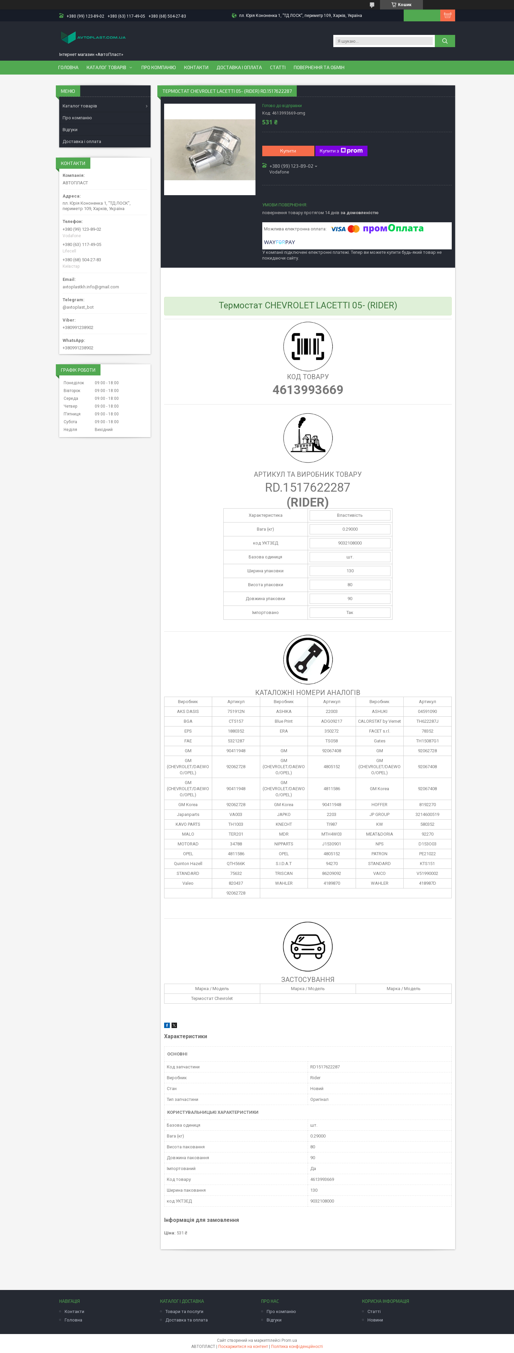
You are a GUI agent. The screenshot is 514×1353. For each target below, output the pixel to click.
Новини (375, 1320)
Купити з (341, 151)
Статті (278, 67)
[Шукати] (445, 41)
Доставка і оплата (239, 67)
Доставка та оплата (186, 1320)
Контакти (196, 67)
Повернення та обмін (319, 67)
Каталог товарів (106, 67)
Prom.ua (289, 1340)
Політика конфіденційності (297, 1346)
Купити (288, 150)
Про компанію (158, 67)
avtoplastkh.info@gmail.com (91, 286)
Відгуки (70, 129)
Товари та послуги (184, 1311)
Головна (68, 67)
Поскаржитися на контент (243, 1346)
